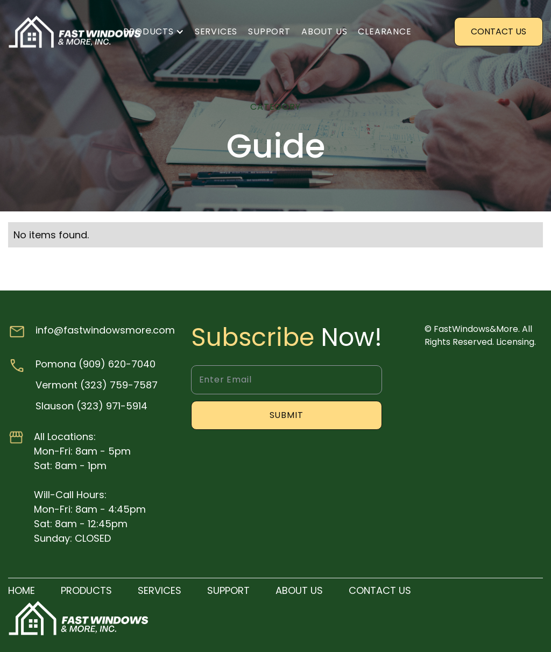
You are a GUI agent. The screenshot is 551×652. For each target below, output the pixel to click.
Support (269, 31)
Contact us (380, 590)
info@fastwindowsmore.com (105, 330)
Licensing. (516, 342)
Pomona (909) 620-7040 (96, 364)
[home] (75, 31)
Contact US (498, 31)
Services (216, 31)
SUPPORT (228, 590)
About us (324, 31)
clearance (384, 31)
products (86, 590)
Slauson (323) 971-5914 (91, 406)
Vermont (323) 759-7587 (97, 385)
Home (21, 590)
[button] (153, 32)
